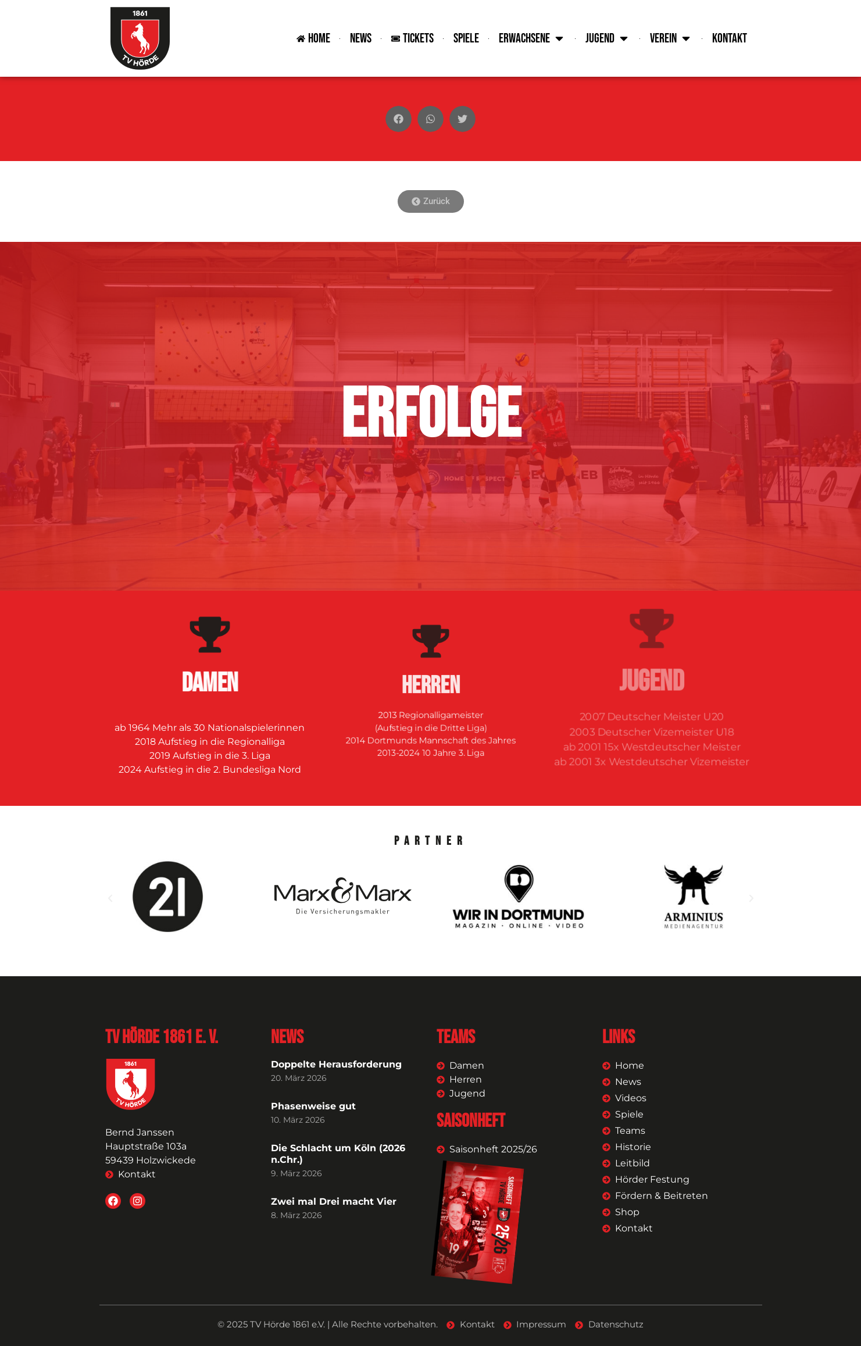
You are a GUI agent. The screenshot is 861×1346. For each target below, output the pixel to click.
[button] (398, 119)
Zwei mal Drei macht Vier (333, 1201)
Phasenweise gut (313, 1106)
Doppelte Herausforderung (336, 1064)
